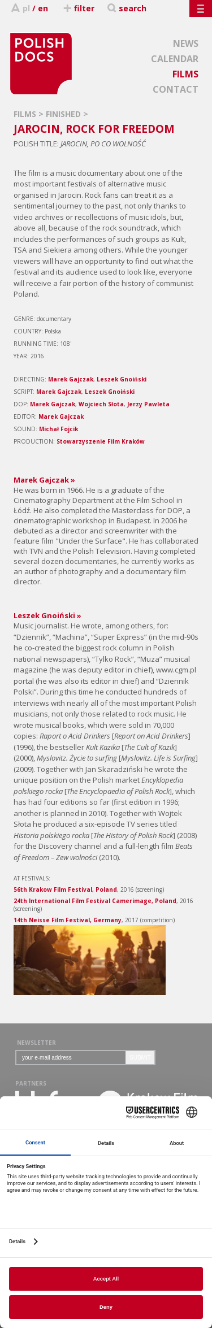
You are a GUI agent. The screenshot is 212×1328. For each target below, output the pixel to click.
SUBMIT (140, 1057)
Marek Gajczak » (44, 480)
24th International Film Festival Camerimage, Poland (95, 901)
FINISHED (64, 114)
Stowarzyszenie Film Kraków (101, 441)
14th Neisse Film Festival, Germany (68, 920)
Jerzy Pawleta (148, 404)
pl (26, 8)
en (43, 8)
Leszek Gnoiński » (47, 615)
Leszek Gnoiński (121, 379)
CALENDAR (174, 59)
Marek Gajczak (70, 379)
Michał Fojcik (58, 429)
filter (78, 8)
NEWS (185, 43)
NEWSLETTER (36, 1043)
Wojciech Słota (101, 404)
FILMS (185, 74)
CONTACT (175, 89)
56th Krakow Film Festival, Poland (65, 889)
